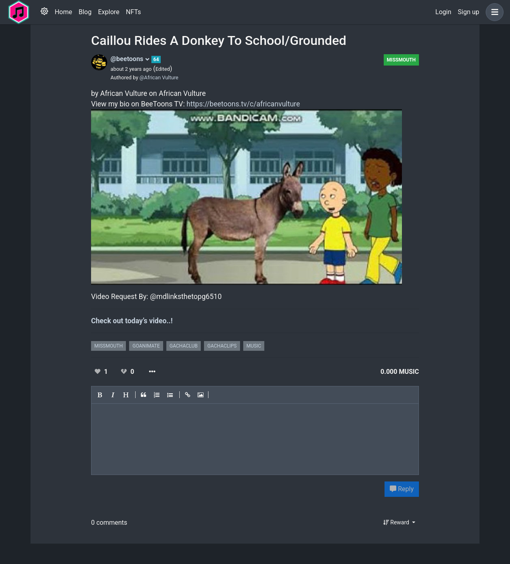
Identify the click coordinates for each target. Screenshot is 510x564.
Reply (402, 489)
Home (63, 12)
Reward (397, 522)
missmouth (401, 60)
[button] (493, 12)
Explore (108, 12)
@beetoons (130, 59)
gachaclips (221, 346)
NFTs (133, 12)
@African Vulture (159, 77)
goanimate (146, 346)
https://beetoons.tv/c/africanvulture (243, 104)
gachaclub (184, 346)
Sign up (468, 12)
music (253, 346)
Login (443, 12)
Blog (85, 12)
